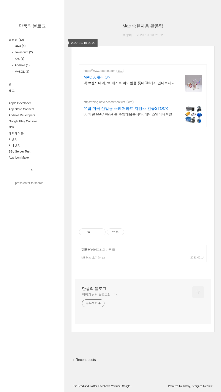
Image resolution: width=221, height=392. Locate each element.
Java (19, 45)
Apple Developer (20, 103)
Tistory (186, 386)
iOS (19, 58)
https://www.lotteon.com (99, 70)
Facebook (104, 386)
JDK (11, 127)
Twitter (93, 386)
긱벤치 (13, 139)
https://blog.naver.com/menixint (104, 102)
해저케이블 (16, 133)
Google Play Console (23, 121)
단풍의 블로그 (32, 26)
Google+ (127, 386)
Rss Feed (78, 386)
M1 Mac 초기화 (91, 257)
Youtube (116, 386)
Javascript (23, 52)
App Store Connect (21, 109)
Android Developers (22, 115)
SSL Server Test (19, 151)
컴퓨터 (16, 39)
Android (22, 65)
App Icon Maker (19, 157)
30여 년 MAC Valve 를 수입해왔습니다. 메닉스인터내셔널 (128, 114)
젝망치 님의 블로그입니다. (99, 294)
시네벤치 (15, 145)
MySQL (21, 71)
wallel (210, 386)
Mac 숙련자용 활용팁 (143, 26)
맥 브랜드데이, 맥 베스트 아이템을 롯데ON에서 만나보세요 (129, 83)
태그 (12, 90)
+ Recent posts (84, 360)
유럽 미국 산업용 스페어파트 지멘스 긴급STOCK (126, 108)
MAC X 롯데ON (97, 77)
